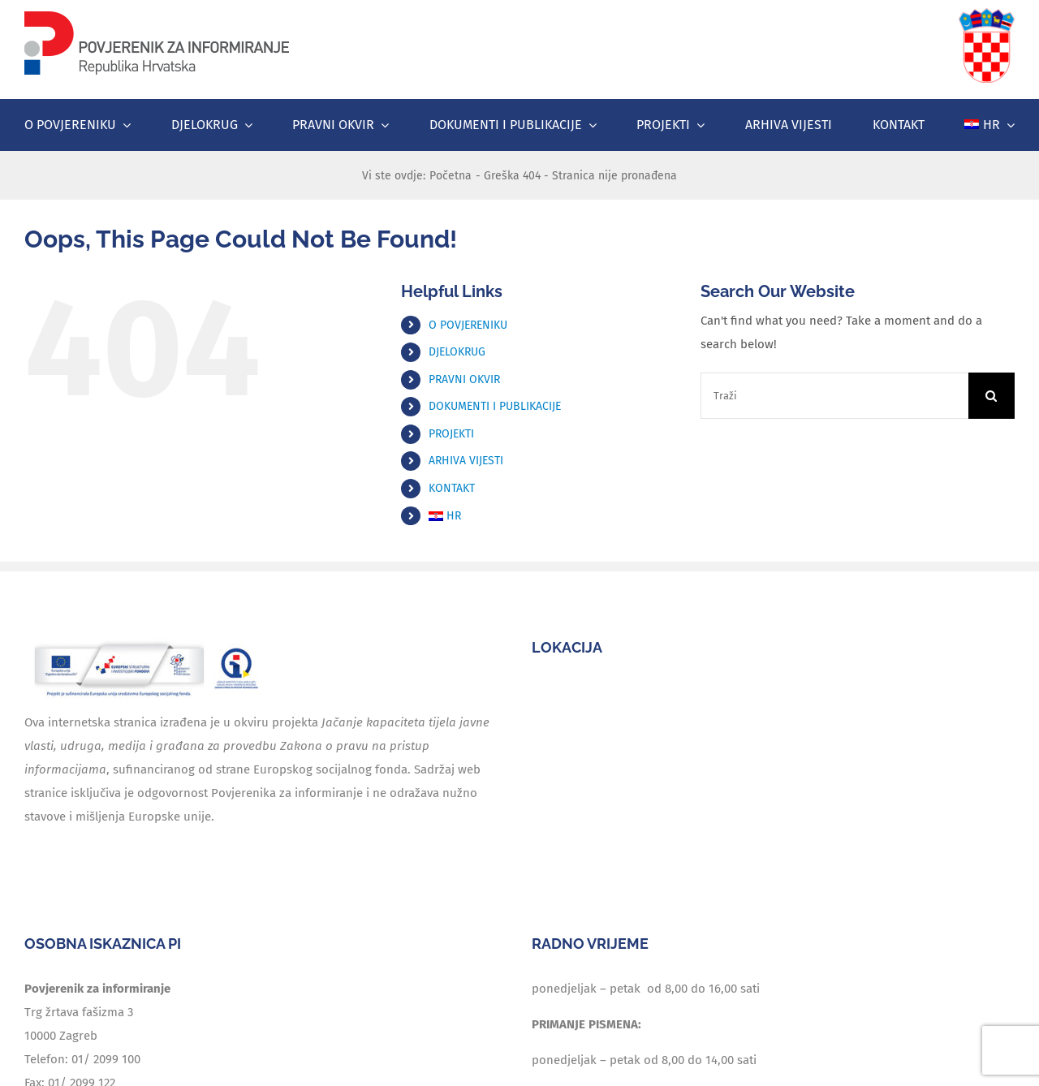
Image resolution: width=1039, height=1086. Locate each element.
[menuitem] (989, 125)
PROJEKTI (451, 434)
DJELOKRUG (457, 352)
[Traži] (834, 396)
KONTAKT (452, 488)
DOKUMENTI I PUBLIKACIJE (495, 406)
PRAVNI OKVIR (464, 379)
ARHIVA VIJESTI (466, 461)
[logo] (156, 13)
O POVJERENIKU (468, 325)
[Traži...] (991, 396)
